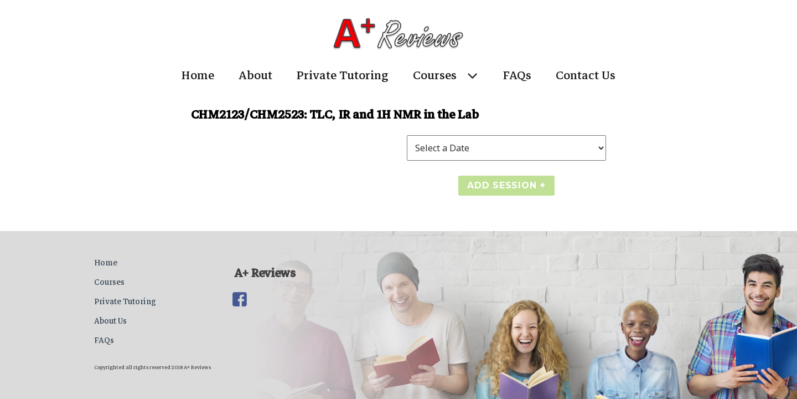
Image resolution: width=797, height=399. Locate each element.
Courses (435, 75)
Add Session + (506, 185)
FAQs (517, 75)
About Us (110, 321)
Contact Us (585, 75)
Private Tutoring (343, 75)
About (255, 75)
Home (198, 75)
